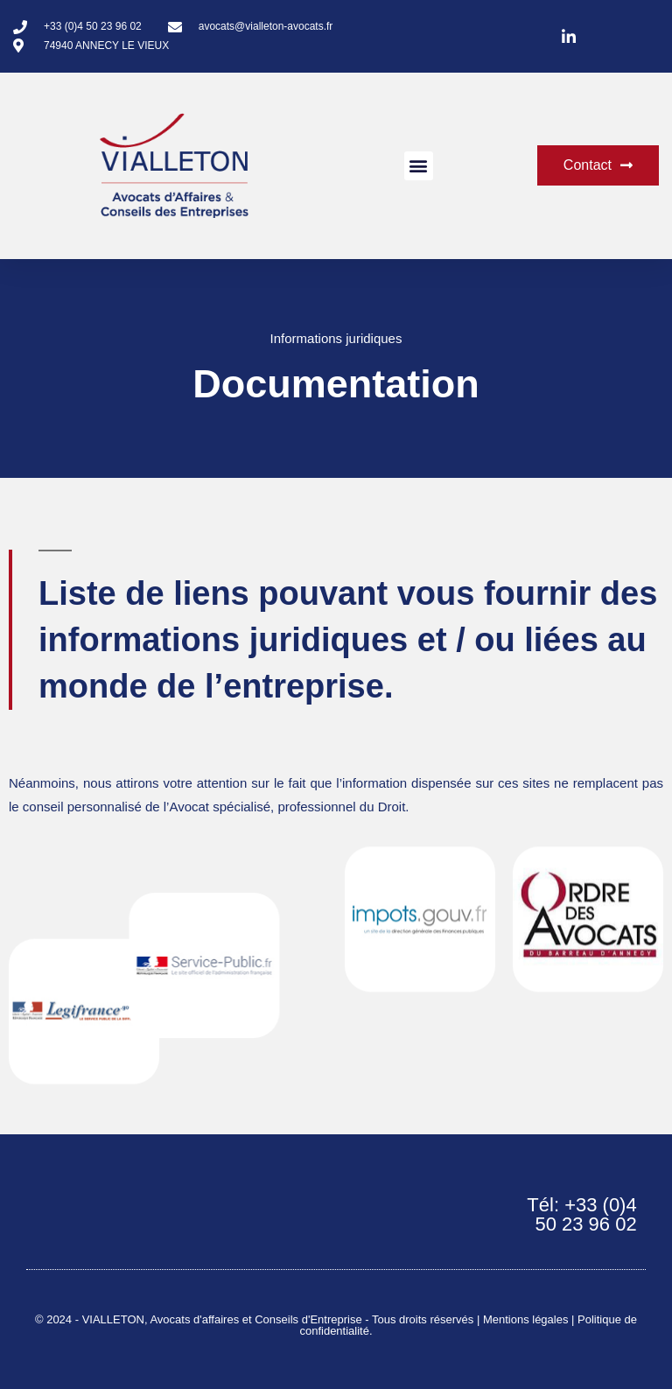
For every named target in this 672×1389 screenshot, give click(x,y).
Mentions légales (526, 1319)
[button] (418, 165)
